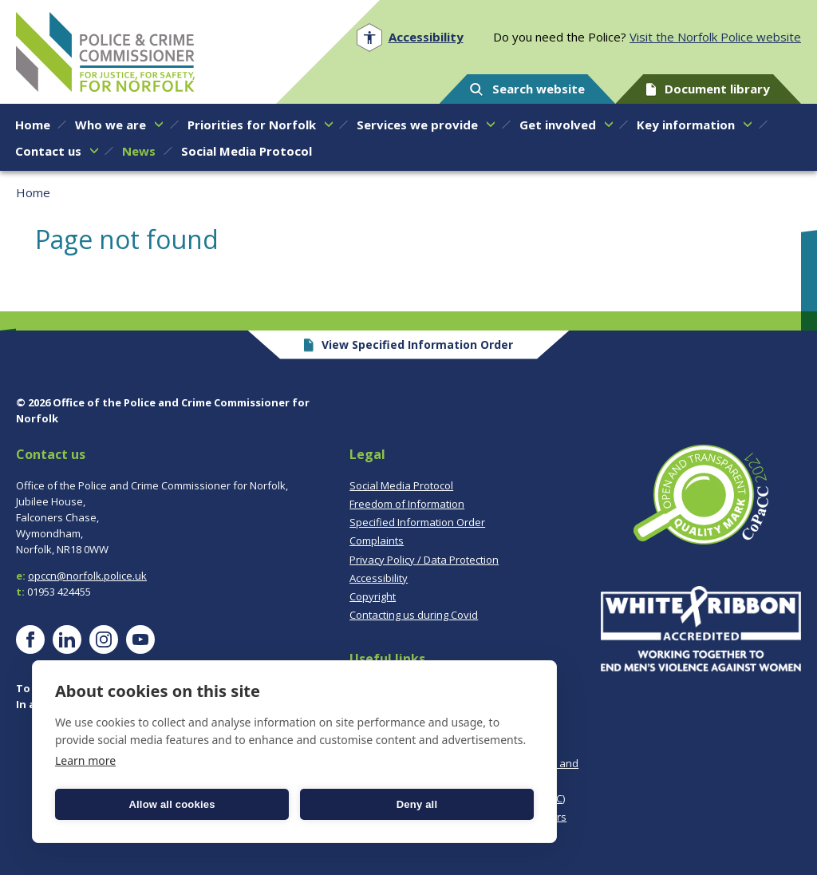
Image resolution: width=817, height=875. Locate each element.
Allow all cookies (171, 804)
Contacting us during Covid (413, 615)
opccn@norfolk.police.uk (87, 575)
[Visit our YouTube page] (140, 639)
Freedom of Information (406, 504)
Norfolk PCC (105, 52)
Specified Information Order (417, 522)
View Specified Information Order (409, 344)
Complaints (376, 540)
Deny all (417, 804)
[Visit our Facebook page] (30, 639)
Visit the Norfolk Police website (715, 37)
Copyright (372, 596)
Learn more (85, 760)
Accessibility (378, 578)
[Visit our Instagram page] (103, 639)
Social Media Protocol (401, 485)
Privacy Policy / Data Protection (424, 559)
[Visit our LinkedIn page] (67, 639)
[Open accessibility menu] (409, 37)
